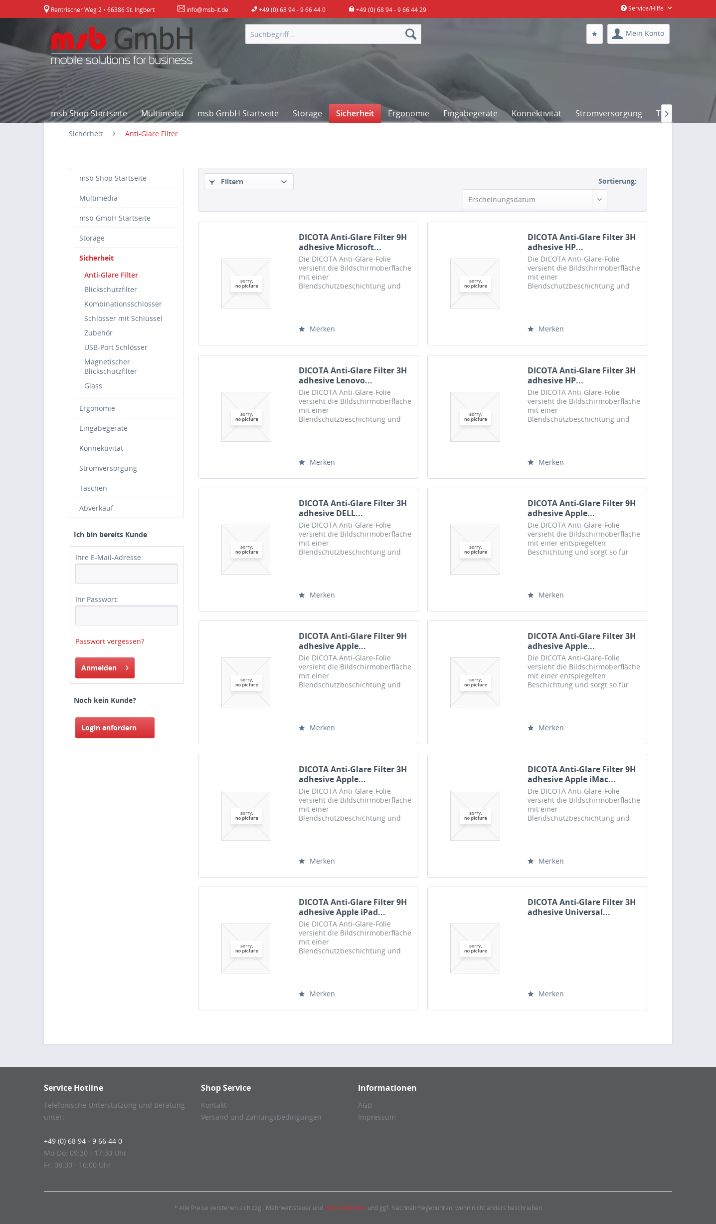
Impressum (377, 1117)
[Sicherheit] (355, 113)
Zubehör (98, 332)
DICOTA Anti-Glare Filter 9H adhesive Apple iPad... (353, 907)
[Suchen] (410, 34)
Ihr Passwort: (97, 599)
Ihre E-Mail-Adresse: (109, 557)
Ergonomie (97, 408)
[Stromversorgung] (608, 113)
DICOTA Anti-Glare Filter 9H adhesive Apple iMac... (582, 774)
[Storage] (307, 113)
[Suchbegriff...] (333, 34)
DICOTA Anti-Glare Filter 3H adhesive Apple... (582, 641)
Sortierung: (617, 181)
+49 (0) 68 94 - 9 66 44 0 (83, 1141)
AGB (365, 1105)
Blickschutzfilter (110, 289)
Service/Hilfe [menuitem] (643, 8)
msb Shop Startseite (113, 178)
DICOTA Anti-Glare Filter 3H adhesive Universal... (582, 907)
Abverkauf (96, 508)
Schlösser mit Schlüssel (123, 318)
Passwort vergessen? (109, 641)
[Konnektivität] (536, 113)
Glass (93, 385)
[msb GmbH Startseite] (238, 113)
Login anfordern (109, 727)
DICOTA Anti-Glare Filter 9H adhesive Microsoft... (353, 242)
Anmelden (105, 666)
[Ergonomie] (408, 113)
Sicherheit (96, 258)
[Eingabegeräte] (470, 113)
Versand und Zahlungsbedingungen (261, 1117)
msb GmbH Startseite (115, 218)
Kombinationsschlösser (123, 303)
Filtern (226, 181)
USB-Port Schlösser (116, 347)
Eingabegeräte (103, 428)
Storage (92, 238)
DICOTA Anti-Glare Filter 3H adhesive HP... (582, 242)
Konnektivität (101, 448)
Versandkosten (345, 1208)
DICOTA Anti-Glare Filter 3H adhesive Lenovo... (353, 375)
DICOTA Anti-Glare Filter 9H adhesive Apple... (582, 508)
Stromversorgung (108, 468)
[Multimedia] (162, 113)
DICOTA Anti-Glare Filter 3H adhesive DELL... (353, 508)
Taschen (93, 488)
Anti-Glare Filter (111, 275)
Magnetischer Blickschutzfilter (110, 366)
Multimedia (98, 198)
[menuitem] (333, 34)
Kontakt (213, 1105)
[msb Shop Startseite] (89, 113)
